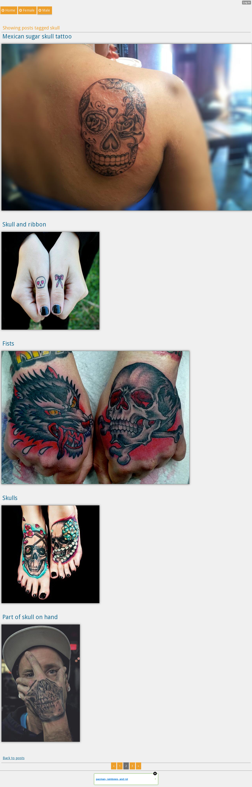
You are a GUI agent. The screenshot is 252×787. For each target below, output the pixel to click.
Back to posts (13, 758)
